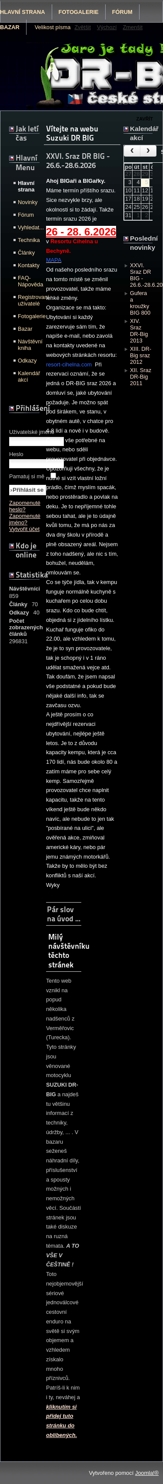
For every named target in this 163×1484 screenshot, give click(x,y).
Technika (27, 240)
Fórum (122, 12)
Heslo (16, 454)
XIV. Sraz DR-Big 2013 (139, 331)
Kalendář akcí (27, 376)
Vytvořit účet (24, 529)
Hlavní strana (26, 186)
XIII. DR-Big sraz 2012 (140, 355)
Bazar (25, 329)
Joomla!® (147, 1473)
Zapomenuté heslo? (24, 506)
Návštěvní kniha (27, 344)
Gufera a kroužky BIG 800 (140, 303)
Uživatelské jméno (31, 432)
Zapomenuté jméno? (24, 519)
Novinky (27, 202)
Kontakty (27, 265)
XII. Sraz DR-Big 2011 (140, 376)
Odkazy (27, 360)
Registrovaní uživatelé (27, 300)
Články (26, 252)
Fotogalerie (79, 12)
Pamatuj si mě (26, 476)
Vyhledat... (27, 227)
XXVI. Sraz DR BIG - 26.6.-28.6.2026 (141, 275)
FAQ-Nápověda (27, 281)
